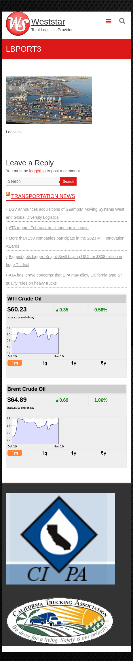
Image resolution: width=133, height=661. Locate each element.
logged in (37, 171)
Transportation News (43, 196)
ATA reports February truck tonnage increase (48, 227)
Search (68, 182)
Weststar (48, 21)
